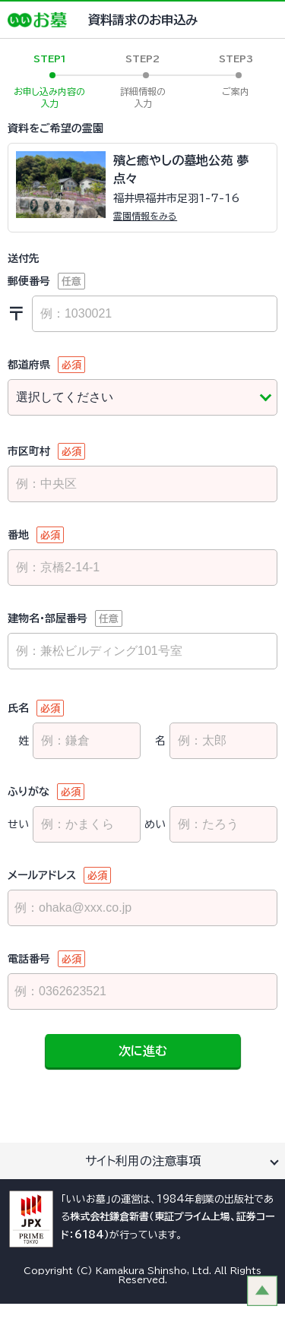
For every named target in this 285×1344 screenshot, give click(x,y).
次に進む (143, 1051)
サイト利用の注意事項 (143, 1161)
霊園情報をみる (145, 215)
